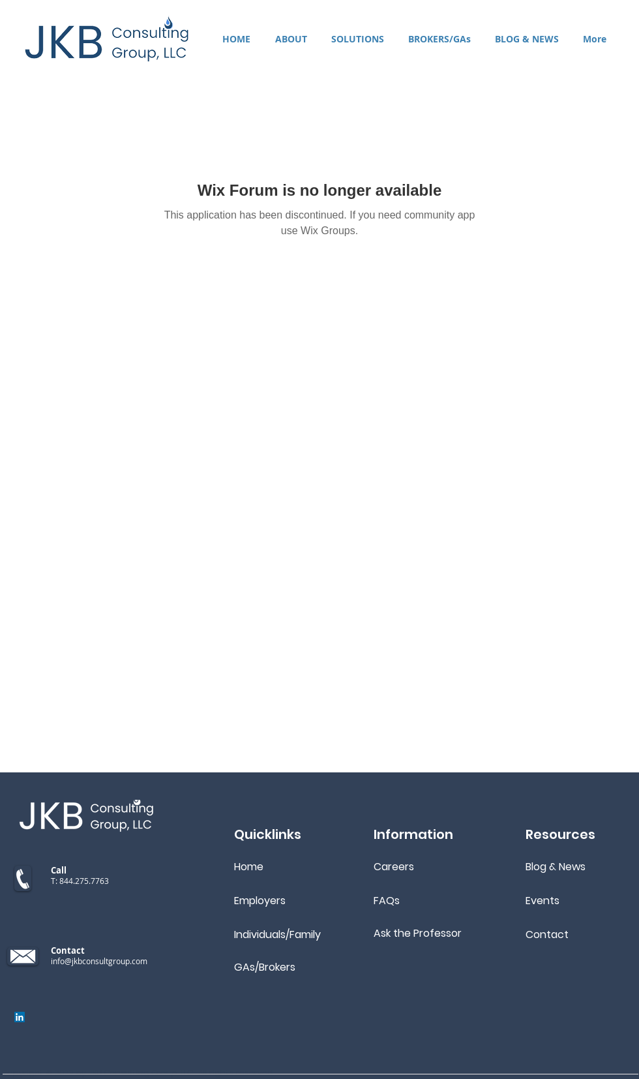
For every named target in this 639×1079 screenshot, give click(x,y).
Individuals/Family (277, 934)
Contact (547, 934)
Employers (260, 900)
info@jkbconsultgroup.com (99, 961)
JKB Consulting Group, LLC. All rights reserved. (181, 1072)
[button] (357, 38)
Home (248, 866)
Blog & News (556, 866)
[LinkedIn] (19, 1017)
